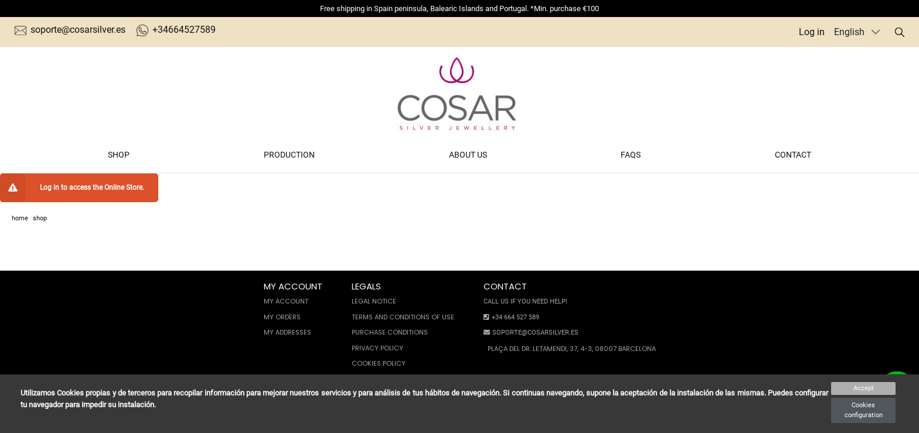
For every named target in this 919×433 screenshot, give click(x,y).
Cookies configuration (864, 410)
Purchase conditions (390, 332)
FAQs (631, 154)
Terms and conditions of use (403, 317)
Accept (863, 388)
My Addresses (287, 332)
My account (286, 301)
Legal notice (374, 301)
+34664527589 (176, 29)
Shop (119, 154)
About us (468, 154)
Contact (793, 154)
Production (289, 154)
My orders (282, 317)
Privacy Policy (377, 348)
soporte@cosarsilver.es (70, 29)
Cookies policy (379, 363)
